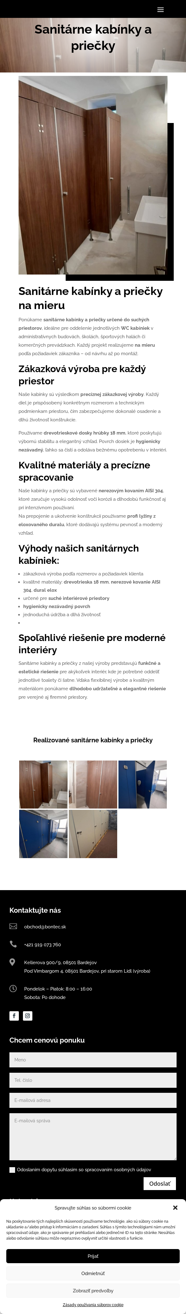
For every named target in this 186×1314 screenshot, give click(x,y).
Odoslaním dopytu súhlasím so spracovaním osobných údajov (80, 1194)
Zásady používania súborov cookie (93, 1305)
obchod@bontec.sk (45, 951)
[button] (176, 1208)
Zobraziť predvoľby (93, 1291)
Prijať (93, 1256)
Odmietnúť (93, 1273)
